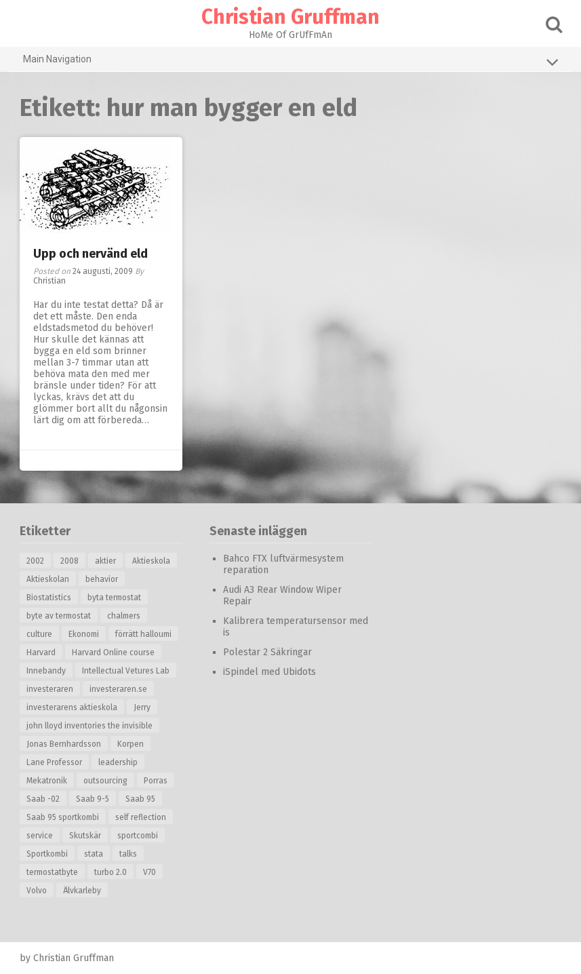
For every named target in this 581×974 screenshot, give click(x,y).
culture (39, 634)
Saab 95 (140, 799)
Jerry (142, 707)
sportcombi (137, 835)
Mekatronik (46, 780)
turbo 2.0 (110, 872)
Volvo (36, 890)
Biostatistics (48, 597)
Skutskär (85, 835)
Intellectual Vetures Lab (125, 671)
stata (93, 854)
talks (128, 854)
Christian (49, 281)
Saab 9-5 (92, 799)
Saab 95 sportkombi (62, 817)
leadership (118, 762)
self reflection (140, 817)
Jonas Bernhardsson (63, 744)
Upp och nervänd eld (90, 253)
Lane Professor (54, 762)
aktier (105, 561)
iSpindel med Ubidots (269, 672)
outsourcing (105, 780)
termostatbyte (52, 872)
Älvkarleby (82, 890)
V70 (149, 872)
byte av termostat (58, 616)
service (39, 835)
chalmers (123, 616)
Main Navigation (291, 62)
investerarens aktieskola (71, 707)
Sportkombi (47, 854)
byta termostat (114, 597)
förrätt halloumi (143, 634)
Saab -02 (43, 799)
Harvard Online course (113, 652)
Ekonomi (83, 634)
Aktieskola (151, 561)
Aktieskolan (47, 579)
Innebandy (46, 671)
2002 (35, 561)
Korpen (130, 744)
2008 (69, 561)
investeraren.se (118, 689)
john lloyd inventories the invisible (89, 725)
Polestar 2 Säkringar (267, 652)
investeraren (49, 689)
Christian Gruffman (290, 17)
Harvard (41, 652)
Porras (155, 780)
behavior (101, 579)
